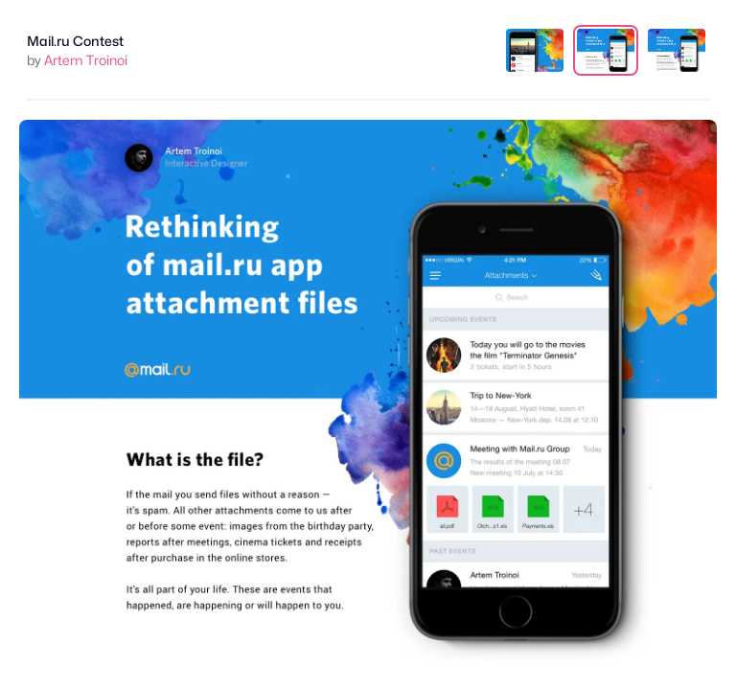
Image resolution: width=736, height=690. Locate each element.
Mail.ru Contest (75, 41)
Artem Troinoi (85, 60)
